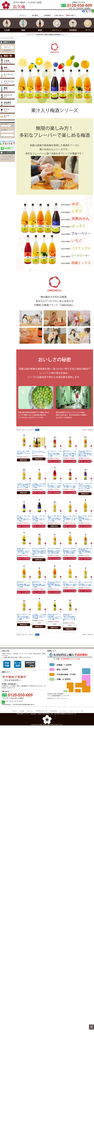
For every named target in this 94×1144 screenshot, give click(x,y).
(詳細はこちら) (64, 34)
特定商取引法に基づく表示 (41, 711)
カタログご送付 (5, 159)
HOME (1, 38)
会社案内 (35, 15)
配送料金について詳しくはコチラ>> (57, 698)
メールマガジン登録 (6, 156)
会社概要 (22, 711)
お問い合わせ (59, 15)
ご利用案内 (47, 15)
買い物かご (71, 15)
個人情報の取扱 (53, 711)
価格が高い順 (32, 429)
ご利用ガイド (14, 711)
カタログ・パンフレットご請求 (76, 711)
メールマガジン (63, 711)
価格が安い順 (25, 429)
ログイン (23, 15)
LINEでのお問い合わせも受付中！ (13, 701)
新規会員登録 (7, 50)
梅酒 (5, 38)
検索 (12, 125)
